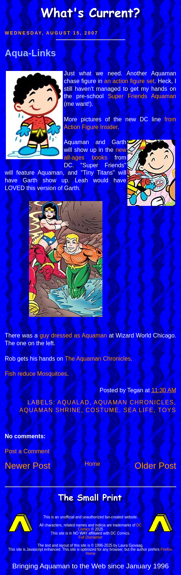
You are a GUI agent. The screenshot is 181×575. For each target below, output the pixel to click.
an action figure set (129, 81)
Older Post (155, 466)
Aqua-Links (30, 53)
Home (92, 464)
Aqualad (73, 402)
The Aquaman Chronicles (98, 359)
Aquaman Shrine (50, 410)
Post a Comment (27, 451)
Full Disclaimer (91, 537)
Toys (167, 410)
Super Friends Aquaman (142, 96)
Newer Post (27, 466)
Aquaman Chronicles (134, 402)
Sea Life (138, 410)
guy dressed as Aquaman (73, 335)
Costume (102, 410)
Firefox (166, 549)
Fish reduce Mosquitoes (36, 374)
